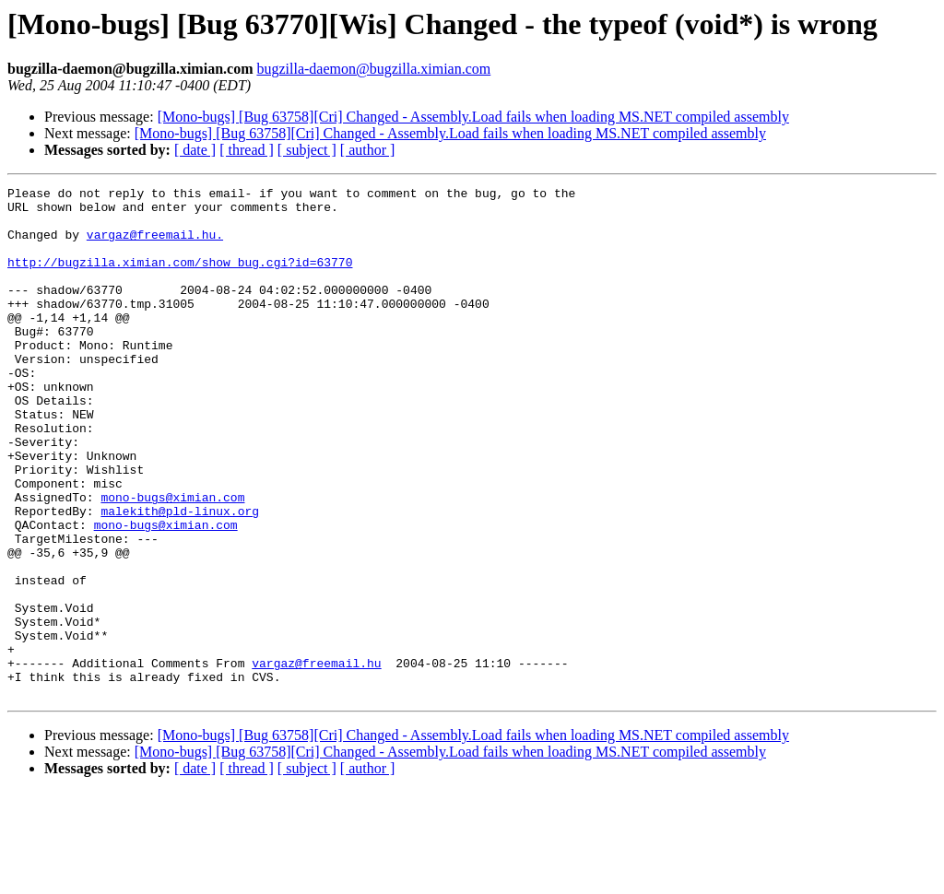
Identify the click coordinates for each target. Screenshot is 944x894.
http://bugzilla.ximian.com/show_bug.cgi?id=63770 (179, 278)
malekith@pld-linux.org (179, 577)
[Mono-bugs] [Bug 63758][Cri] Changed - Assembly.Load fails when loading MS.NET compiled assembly (473, 116)
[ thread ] (246, 150)
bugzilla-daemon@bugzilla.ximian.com (373, 68)
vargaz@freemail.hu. (155, 245)
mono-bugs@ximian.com (172, 560)
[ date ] (195, 150)
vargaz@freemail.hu (316, 759)
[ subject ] (306, 150)
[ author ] (367, 150)
